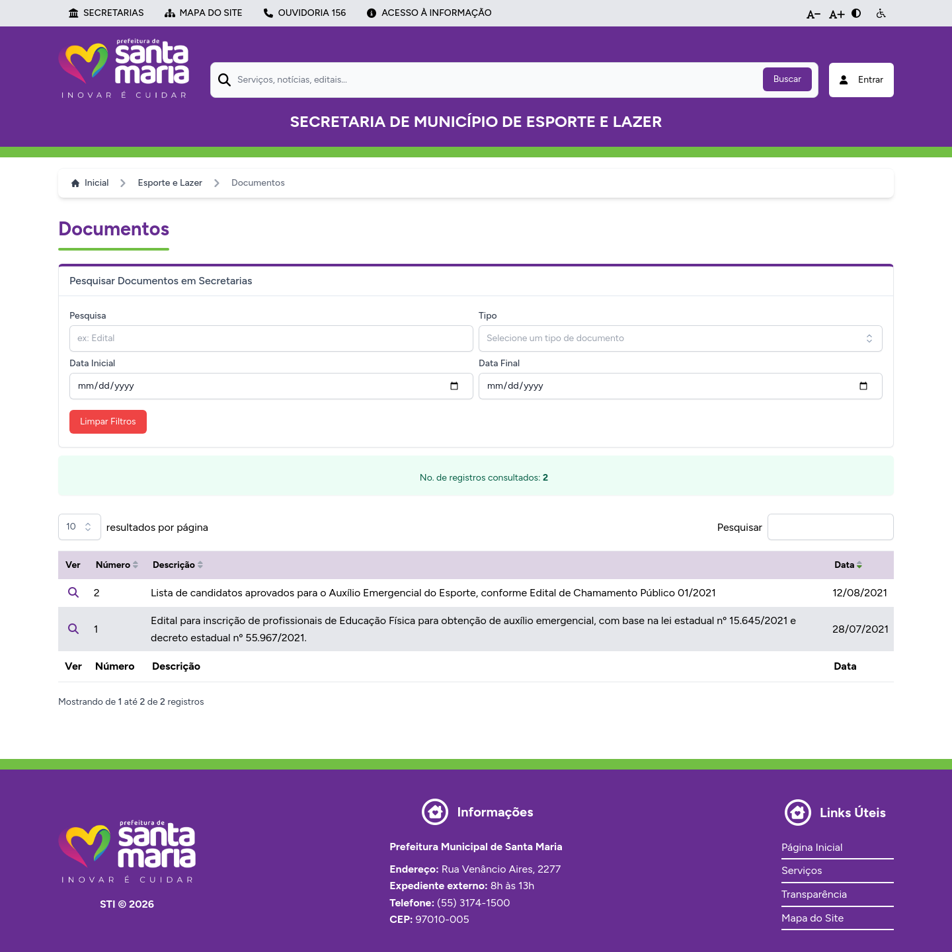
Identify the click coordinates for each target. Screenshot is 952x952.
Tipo (488, 315)
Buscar (787, 79)
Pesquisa (87, 315)
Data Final (499, 363)
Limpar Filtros (108, 421)
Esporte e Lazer (170, 182)
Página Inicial (811, 847)
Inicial (89, 182)
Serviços (801, 870)
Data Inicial (92, 363)
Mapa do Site (812, 918)
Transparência (814, 894)
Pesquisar (739, 527)
